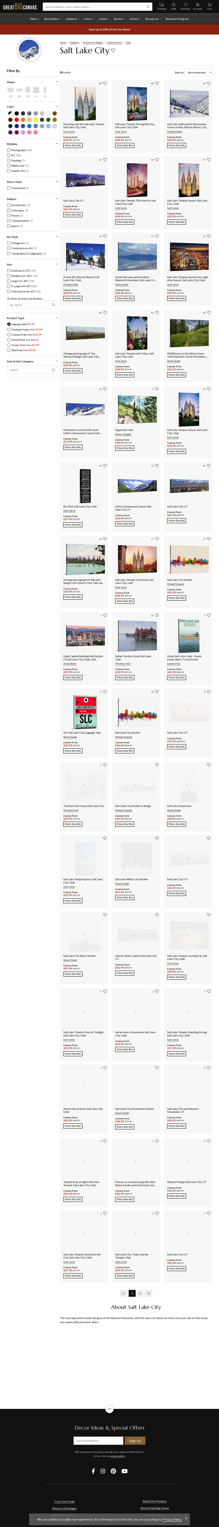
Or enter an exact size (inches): (24, 297)
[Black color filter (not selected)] (16, 113)
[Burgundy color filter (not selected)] (10, 119)
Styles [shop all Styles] (103, 18)
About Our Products (155, 1501)
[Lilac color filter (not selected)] (22, 131)
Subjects (74, 42)
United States (114, 42)
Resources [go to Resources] (152, 18)
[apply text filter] (50, 368)
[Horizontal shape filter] (10, 89)
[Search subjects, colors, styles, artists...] (97, 7)
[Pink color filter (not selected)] (34, 131)
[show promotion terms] (109, 29)
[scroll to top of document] (109, 1413)
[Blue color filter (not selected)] (28, 125)
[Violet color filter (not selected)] (10, 131)
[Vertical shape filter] (27, 89)
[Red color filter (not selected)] (16, 119)
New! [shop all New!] (33, 18)
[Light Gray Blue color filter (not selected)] (40, 125)
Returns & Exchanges (64, 1508)
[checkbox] (19, 148)
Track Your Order (64, 1501)
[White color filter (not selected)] (45, 113)
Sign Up (135, 1441)
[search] (148, 6)
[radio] (20, 322)
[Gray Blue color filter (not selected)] (34, 125)
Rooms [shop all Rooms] (118, 18)
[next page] (148, 1293)
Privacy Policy (172, 1519)
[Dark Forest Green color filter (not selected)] (40, 119)
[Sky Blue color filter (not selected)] (45, 125)
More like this (73, 145)
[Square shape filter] (36, 89)
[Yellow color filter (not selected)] (34, 119)
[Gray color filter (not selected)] (28, 113)
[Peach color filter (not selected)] (28, 119)
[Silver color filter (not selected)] (40, 113)
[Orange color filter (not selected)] (22, 119)
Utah (128, 42)
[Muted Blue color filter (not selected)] (22, 125)
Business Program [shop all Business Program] (177, 18)
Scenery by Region (93, 42)
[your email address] (98, 1441)
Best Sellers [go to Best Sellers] (51, 18)
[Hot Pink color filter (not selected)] (28, 131)
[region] (32, 227)
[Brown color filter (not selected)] (51, 113)
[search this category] (30, 368)
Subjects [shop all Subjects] (71, 18)
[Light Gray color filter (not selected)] (34, 113)
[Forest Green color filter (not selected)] (45, 119)
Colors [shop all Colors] (88, 18)
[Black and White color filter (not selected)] (10, 113)
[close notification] (186, 1518)
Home (63, 42)
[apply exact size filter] (50, 303)
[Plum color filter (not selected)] (16, 131)
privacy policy (118, 1456)
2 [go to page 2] (140, 1293)
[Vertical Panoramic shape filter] (45, 89)
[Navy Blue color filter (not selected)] (10, 125)
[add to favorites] (113, 50)
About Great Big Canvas (154, 1508)
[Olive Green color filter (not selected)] (51, 119)
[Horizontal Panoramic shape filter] (19, 90)
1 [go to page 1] (132, 1293)
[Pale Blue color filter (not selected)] (51, 125)
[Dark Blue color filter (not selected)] (16, 125)
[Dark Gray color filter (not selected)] (22, 113)
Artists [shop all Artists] (134, 18)
